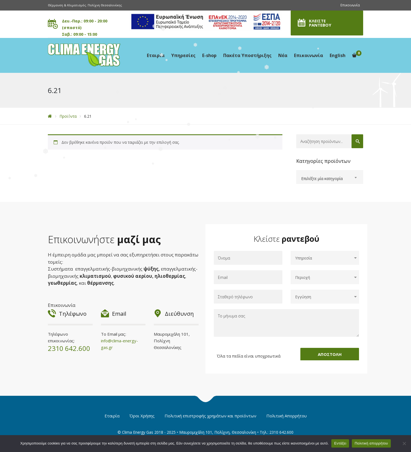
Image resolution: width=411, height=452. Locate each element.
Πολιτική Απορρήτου (286, 415)
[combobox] (329, 177)
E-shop (209, 55)
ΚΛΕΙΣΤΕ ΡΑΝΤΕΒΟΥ (320, 23)
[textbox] (330, 178)
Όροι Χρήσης (142, 415)
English (337, 55)
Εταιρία (156, 55)
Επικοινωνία (350, 5)
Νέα (282, 55)
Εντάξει (340, 443)
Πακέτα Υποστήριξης (247, 55)
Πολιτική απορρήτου (371, 443)
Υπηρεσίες (183, 55)
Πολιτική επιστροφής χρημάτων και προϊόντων (210, 415)
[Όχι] (404, 443)
